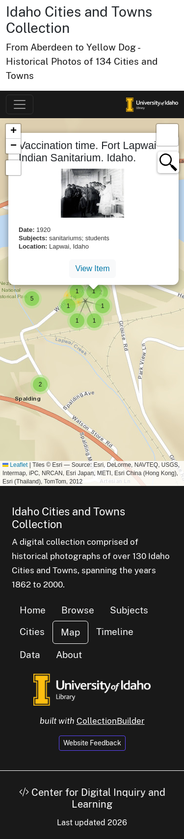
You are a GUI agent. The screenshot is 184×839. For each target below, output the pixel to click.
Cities (32, 631)
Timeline (114, 631)
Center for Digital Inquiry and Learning (92, 798)
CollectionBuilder (111, 721)
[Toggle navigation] (19, 104)
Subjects (129, 610)
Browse (77, 610)
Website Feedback (92, 743)
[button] (40, 384)
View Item (93, 268)
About (69, 654)
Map (70, 632)
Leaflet (14, 464)
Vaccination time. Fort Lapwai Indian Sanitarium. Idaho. (88, 152)
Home (33, 610)
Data (30, 654)
